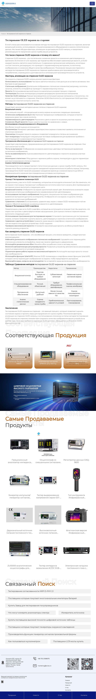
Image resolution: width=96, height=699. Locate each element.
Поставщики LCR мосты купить (68, 641)
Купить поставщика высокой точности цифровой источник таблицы (41, 620)
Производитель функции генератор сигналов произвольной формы (42, 634)
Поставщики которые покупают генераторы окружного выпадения (41, 627)
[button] (87, 355)
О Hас (60, 695)
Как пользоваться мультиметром (24, 641)
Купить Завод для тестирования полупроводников (33, 605)
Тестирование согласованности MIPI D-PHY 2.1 (31, 591)
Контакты (84, 695)
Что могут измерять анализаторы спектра (28, 613)
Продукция (12, 695)
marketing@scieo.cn (44, 666)
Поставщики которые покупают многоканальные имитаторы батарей (42, 598)
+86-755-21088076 (44, 659)
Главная (3, 33)
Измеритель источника (72, 613)
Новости (36, 695)
